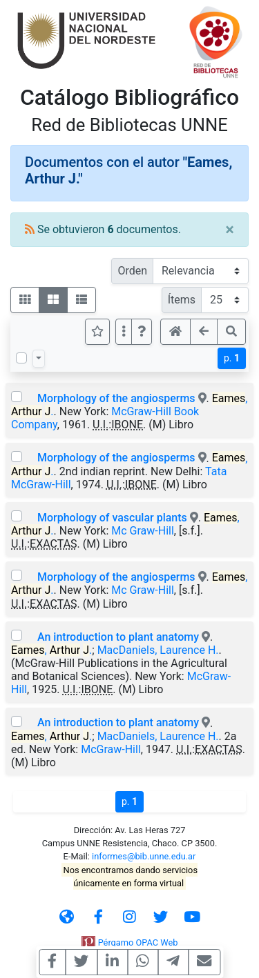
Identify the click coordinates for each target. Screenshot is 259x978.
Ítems (181, 299)
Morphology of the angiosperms (116, 398)
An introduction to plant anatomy (118, 636)
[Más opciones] (123, 332)
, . (51, 650)
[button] (141, 332)
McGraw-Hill (111, 749)
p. (232, 357)
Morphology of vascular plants (112, 517)
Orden (132, 270)
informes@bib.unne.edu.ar (143, 856)
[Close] (229, 229)
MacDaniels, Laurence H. (158, 650)
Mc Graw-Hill (142, 530)
